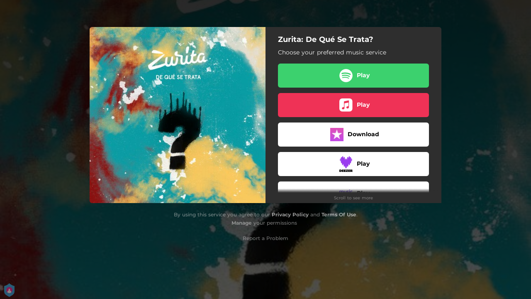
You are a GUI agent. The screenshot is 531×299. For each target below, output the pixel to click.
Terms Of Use (339, 214)
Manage (241, 223)
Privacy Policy (290, 214)
